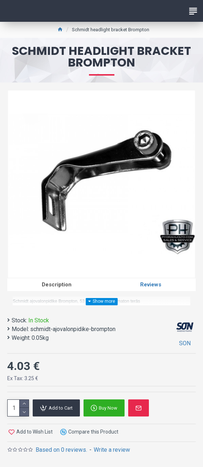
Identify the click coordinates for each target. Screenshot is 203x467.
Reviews (150, 284)
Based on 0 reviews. (61, 449)
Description (57, 284)
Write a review (112, 449)
